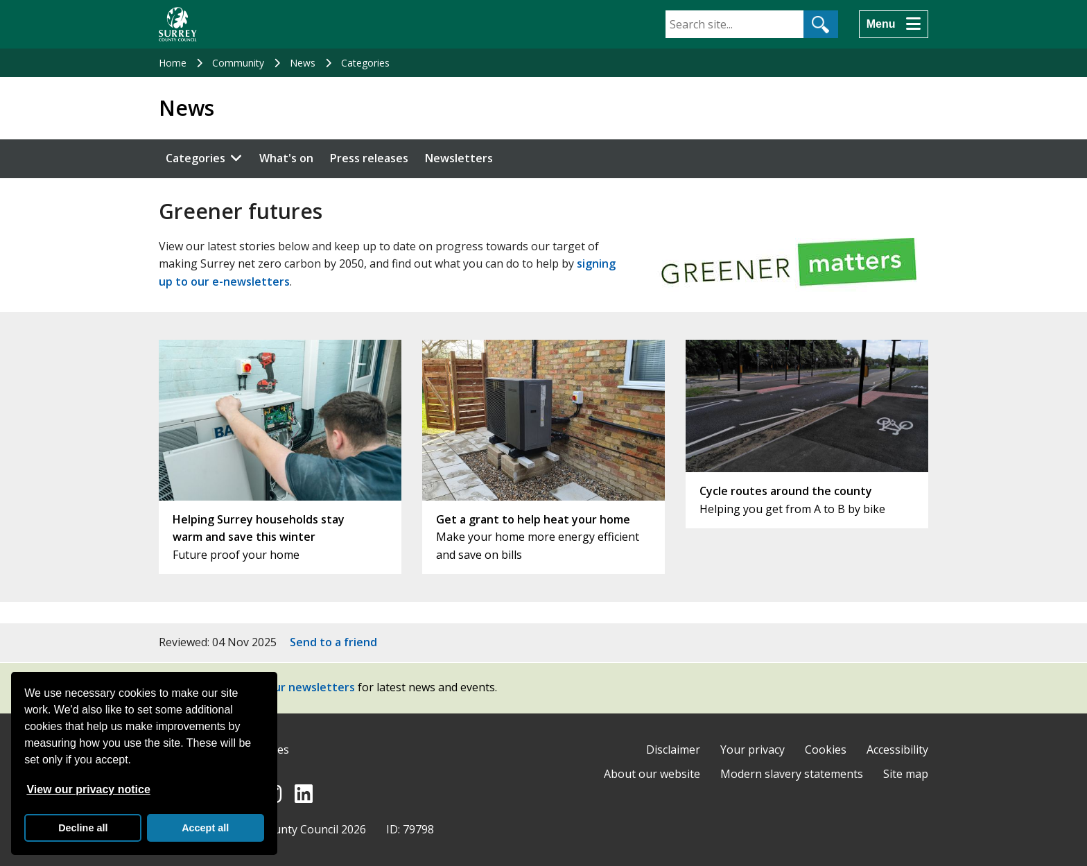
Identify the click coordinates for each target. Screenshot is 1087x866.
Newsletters (459, 158)
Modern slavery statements (791, 773)
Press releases (369, 158)
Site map (905, 773)
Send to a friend (333, 642)
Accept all (205, 827)
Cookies (825, 749)
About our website (652, 773)
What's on (286, 158)
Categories (365, 62)
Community (238, 62)
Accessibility (897, 749)
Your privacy (752, 749)
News (302, 62)
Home (172, 62)
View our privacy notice (88, 789)
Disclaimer (673, 749)
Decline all (82, 827)
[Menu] (893, 24)
